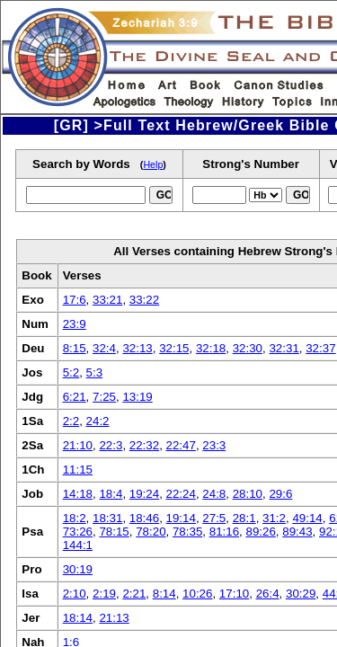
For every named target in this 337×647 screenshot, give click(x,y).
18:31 (107, 518)
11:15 (78, 469)
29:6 (280, 494)
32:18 (211, 348)
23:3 (214, 445)
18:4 (110, 494)
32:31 (283, 348)
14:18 (78, 494)
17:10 (234, 593)
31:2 (274, 518)
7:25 (104, 396)
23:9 (74, 324)
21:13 (114, 618)
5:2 (71, 372)
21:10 (78, 445)
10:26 (197, 593)
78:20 (150, 531)
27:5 (214, 518)
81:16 (224, 531)
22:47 (181, 445)
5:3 (94, 372)
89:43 (297, 531)
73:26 (78, 531)
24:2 (98, 421)
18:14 (78, 618)
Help (153, 164)
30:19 (78, 569)
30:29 (300, 593)
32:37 (320, 348)
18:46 (144, 518)
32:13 (137, 348)
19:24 (144, 494)
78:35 (187, 531)
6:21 (74, 396)
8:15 (74, 348)
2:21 (134, 593)
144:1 (78, 545)
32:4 (104, 348)
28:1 (244, 518)
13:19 (137, 396)
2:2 (71, 421)
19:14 (181, 518)
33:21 (107, 299)
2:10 (74, 593)
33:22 (144, 299)
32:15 (174, 348)
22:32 (144, 445)
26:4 (267, 593)
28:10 (247, 494)
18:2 (74, 518)
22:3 (110, 445)
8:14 (164, 593)
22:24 (181, 494)
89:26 (260, 531)
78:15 (114, 531)
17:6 (74, 299)
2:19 (104, 593)
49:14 (307, 518)
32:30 (247, 348)
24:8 (214, 494)
